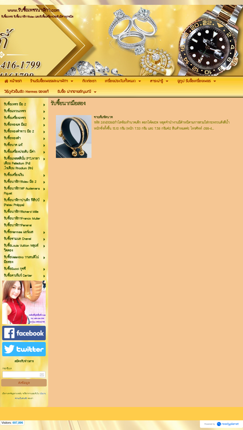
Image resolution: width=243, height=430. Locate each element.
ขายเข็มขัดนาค (103, 117)
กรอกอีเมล (7, 369)
